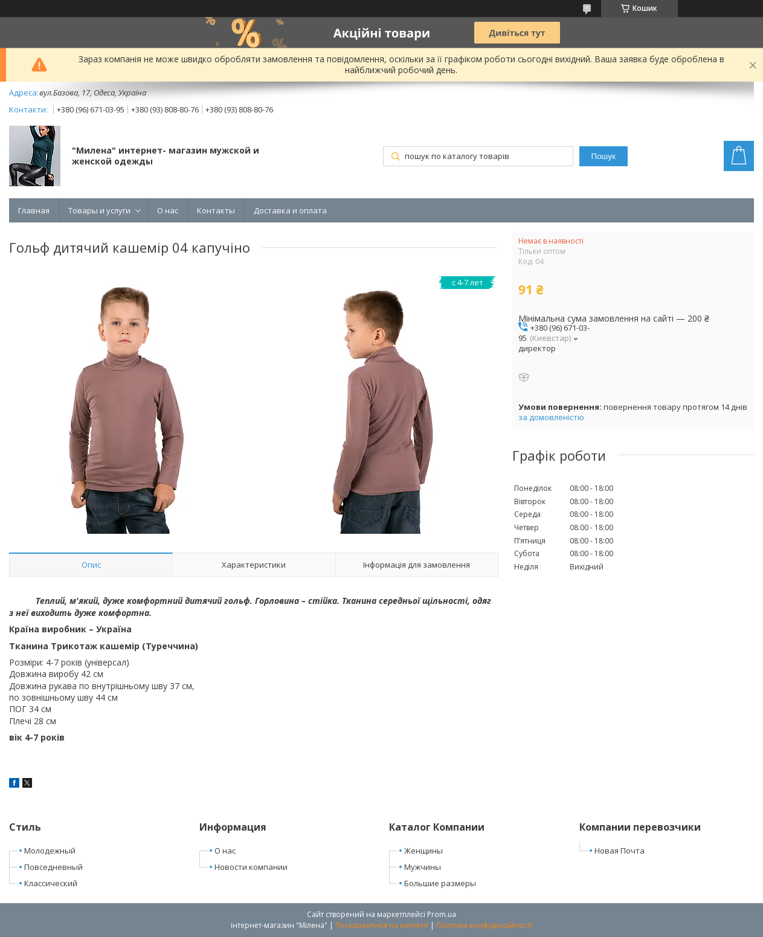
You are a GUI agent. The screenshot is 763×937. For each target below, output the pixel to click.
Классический (50, 883)
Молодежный (50, 850)
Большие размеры (440, 883)
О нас (167, 210)
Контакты (216, 210)
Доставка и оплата (290, 210)
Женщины (423, 850)
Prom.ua (441, 914)
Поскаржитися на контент (381, 925)
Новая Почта (619, 850)
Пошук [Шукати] (603, 156)
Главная (34, 210)
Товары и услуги (99, 210)
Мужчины (422, 866)
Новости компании (251, 866)
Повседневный (53, 866)
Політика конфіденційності (484, 925)
